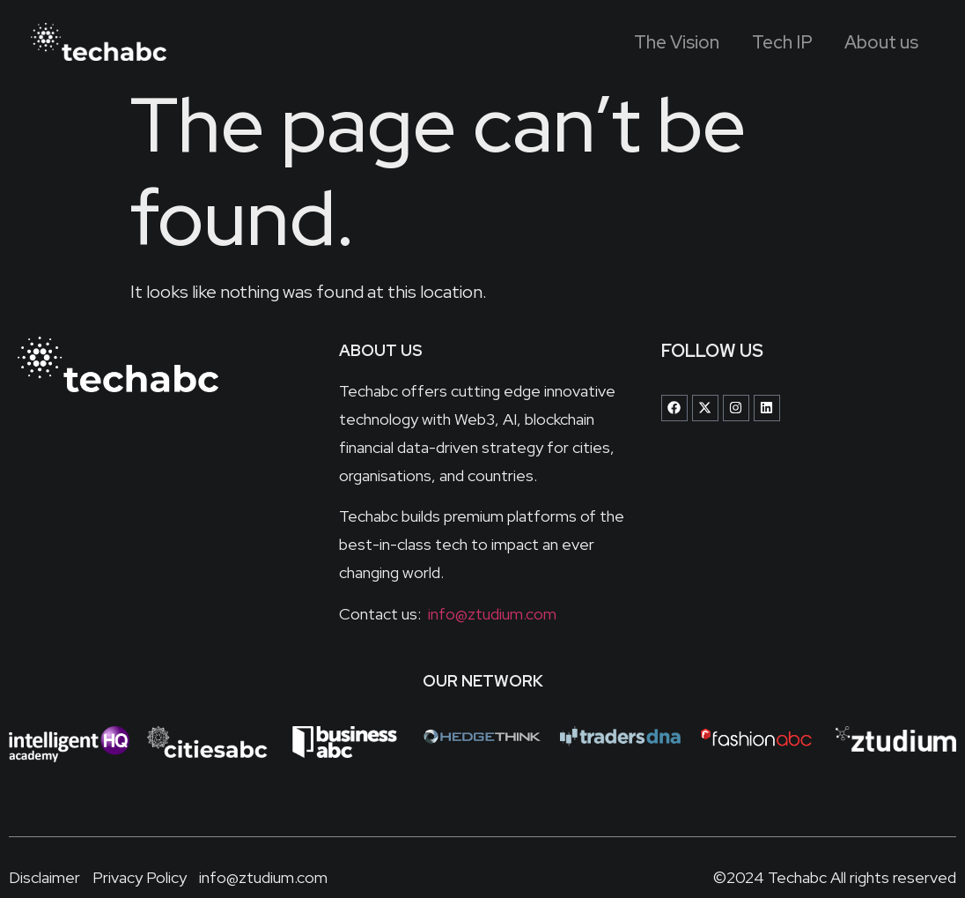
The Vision (653, 42)
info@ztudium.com (490, 614)
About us (876, 42)
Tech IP (767, 42)
